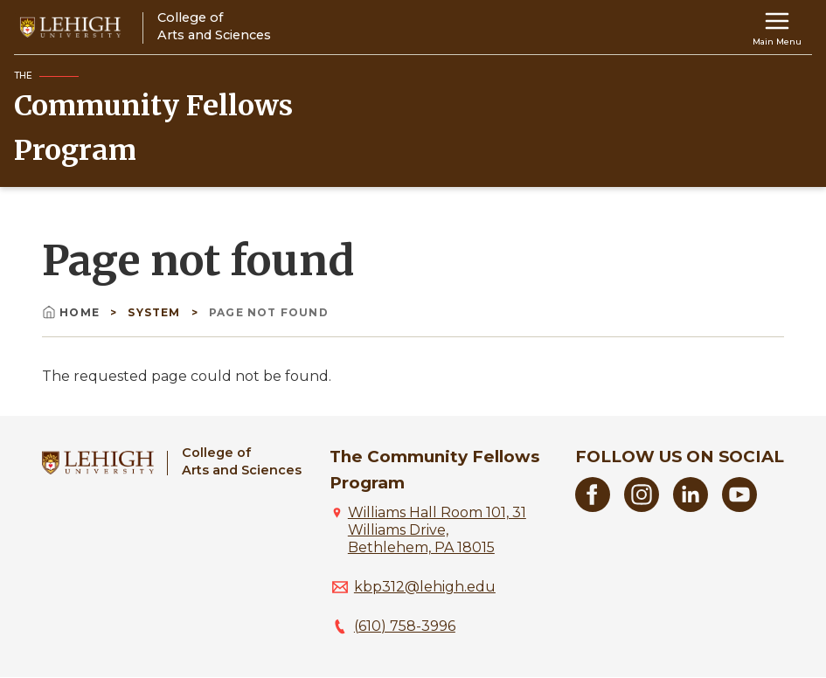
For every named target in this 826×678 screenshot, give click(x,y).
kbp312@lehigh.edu (425, 586)
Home (72, 312)
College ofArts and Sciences (242, 461)
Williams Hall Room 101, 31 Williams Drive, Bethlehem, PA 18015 (437, 530)
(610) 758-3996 (404, 626)
